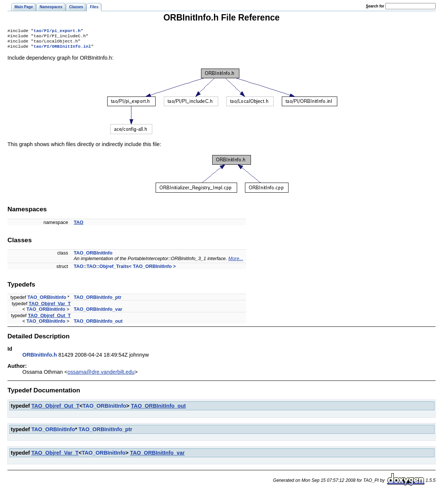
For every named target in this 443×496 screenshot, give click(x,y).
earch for (375, 6)
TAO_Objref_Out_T (49, 318)
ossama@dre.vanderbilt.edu (100, 375)
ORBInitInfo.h (39, 358)
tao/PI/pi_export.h (57, 31)
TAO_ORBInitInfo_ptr (97, 300)
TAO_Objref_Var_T (50, 306)
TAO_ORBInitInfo (93, 256)
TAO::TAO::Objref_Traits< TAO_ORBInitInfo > (125, 269)
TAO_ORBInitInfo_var (98, 312)
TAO (78, 225)
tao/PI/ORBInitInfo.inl (62, 49)
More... (235, 261)
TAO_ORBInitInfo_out (98, 324)
